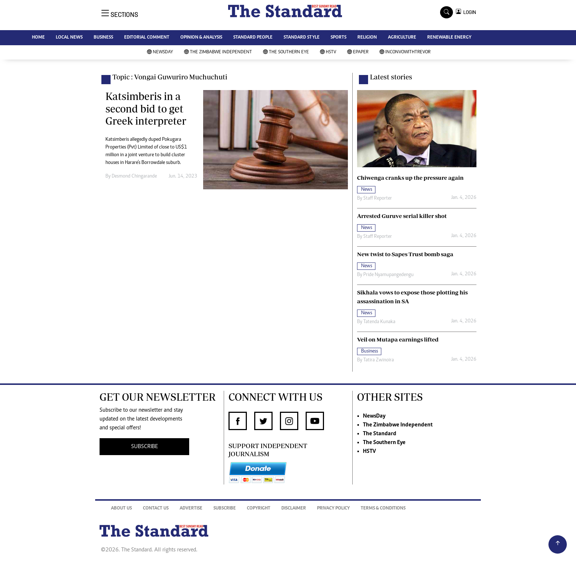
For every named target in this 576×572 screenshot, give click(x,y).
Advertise (191, 508)
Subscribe (224, 508)
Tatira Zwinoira (378, 360)
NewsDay (160, 52)
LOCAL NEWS (69, 37)
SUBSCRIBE (144, 447)
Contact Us (156, 508)
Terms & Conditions (383, 508)
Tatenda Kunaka (379, 322)
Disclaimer (293, 508)
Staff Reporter (377, 198)
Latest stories (391, 77)
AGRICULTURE (402, 37)
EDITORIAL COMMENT (146, 37)
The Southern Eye (286, 52)
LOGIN (468, 12)
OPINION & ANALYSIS (201, 37)
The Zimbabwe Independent (218, 52)
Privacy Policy (333, 508)
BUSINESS (103, 37)
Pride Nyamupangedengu (388, 275)
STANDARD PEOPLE (253, 37)
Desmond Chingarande (134, 176)
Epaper (357, 52)
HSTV (328, 52)
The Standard (379, 434)
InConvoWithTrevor (405, 52)
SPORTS (338, 37)
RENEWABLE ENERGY (449, 37)
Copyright (258, 508)
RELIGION (367, 37)
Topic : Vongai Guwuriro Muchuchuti (169, 77)
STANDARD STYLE (302, 37)
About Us (121, 508)
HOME (38, 37)
